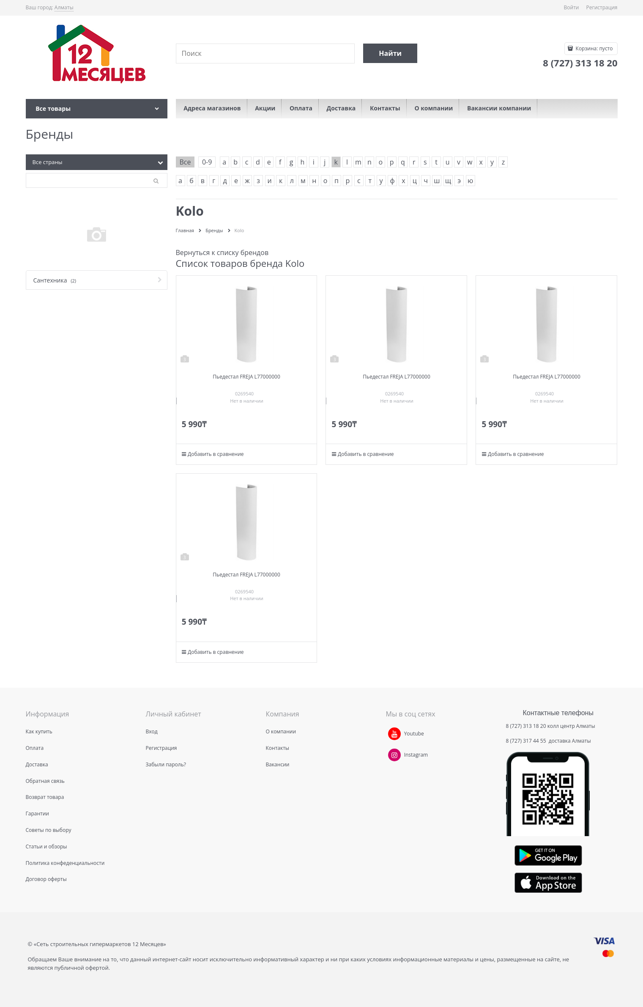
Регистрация (602, 7)
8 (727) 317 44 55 (526, 740)
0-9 (207, 162)
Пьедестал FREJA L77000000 (246, 376)
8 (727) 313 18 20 (526, 726)
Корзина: (593, 48)
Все (185, 162)
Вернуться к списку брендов (222, 252)
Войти (571, 7)
